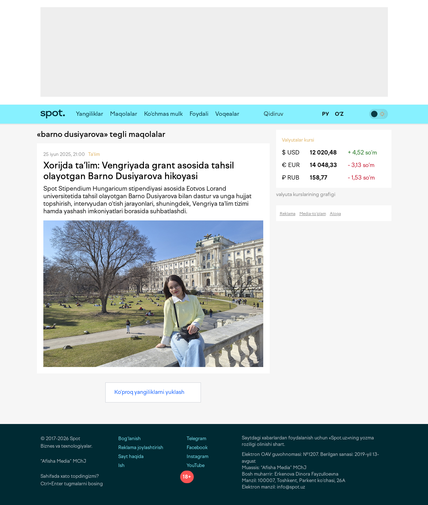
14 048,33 (323, 165)
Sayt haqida (131, 456)
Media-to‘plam (312, 213)
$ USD (290, 152)
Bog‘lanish (129, 438)
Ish (121, 465)
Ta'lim (94, 154)
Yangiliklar (89, 113)
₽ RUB (290, 177)
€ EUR (291, 165)
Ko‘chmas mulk (163, 113)
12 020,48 (323, 152)
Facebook (194, 447)
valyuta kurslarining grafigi (308, 194)
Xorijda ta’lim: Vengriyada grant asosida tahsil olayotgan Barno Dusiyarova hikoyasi (138, 170)
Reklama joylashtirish (140, 447)
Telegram (193, 438)
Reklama (287, 213)
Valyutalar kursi (298, 140)
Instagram (194, 456)
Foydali (198, 113)
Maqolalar (123, 113)
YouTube (192, 465)
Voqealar (227, 113)
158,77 (318, 177)
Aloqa (335, 213)
